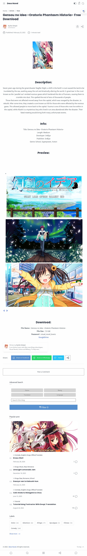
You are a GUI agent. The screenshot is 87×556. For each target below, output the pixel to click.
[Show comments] (76, 553)
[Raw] (25, 467)
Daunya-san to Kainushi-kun (25, 481)
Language (60, 395)
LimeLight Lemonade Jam (24, 470)
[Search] (83, 3)
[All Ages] (41, 523)
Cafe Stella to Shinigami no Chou (27, 493)
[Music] (21, 467)
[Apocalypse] (54, 523)
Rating (60, 390)
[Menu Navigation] (4, 3)
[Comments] (75, 461)
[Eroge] (29, 455)
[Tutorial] (17, 501)
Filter (43, 407)
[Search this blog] (43, 400)
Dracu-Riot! (18, 458)
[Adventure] (28, 523)
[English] (23, 455)
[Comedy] (18, 455)
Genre (27, 390)
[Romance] (31, 467)
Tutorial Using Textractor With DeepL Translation (34, 504)
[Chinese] (68, 523)
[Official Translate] (36, 455)
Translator (27, 395)
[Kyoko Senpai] (12, 26)
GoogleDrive (43, 337)
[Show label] (15, 534)
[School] (32, 478)
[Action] (15, 523)
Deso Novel (12, 3)
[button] (75, 3)
